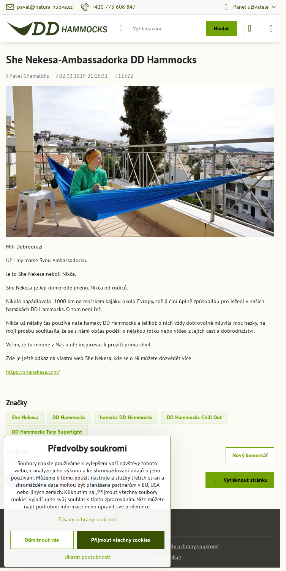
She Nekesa (25, 417)
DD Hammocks (68, 417)
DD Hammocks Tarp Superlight (47, 431)
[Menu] (271, 28)
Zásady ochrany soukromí (189, 546)
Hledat (221, 28)
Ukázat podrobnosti (88, 557)
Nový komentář (250, 455)
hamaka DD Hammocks (126, 417)
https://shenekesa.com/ (33, 371)
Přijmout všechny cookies (120, 539)
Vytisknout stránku (239, 480)
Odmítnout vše (42, 539)
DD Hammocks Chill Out (194, 417)
